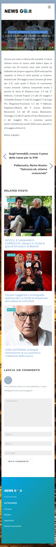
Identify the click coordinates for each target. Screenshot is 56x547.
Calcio (12, 32)
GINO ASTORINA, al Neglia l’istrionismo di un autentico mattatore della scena (23, 352)
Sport (44, 32)
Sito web (10, 453)
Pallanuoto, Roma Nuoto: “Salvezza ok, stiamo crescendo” (30, 169)
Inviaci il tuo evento (12, 526)
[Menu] (49, 7)
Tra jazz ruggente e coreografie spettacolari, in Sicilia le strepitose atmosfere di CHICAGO (26, 298)
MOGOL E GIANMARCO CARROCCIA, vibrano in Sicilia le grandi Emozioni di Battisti (25, 243)
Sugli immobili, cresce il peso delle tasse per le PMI (28, 155)
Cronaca (8, 509)
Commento (12, 401)
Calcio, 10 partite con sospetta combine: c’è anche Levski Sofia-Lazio (28, 37)
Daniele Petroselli (14, 48)
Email (9, 444)
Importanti (24, 32)
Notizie (35, 32)
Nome (9, 434)
